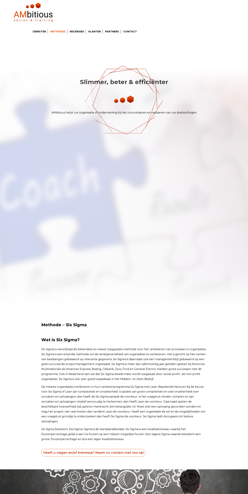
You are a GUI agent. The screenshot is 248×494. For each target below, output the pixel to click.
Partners (112, 31)
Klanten (94, 31)
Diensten (39, 31)
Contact (130, 31)
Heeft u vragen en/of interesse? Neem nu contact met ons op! (93, 453)
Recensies (77, 31)
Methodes (57, 31)
